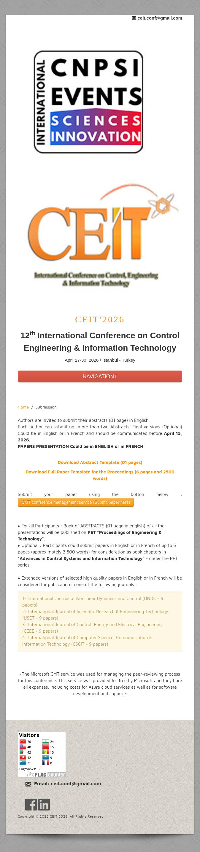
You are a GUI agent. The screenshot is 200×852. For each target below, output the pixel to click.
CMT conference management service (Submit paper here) (76, 502)
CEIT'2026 (100, 319)
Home (23, 406)
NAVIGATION (100, 376)
